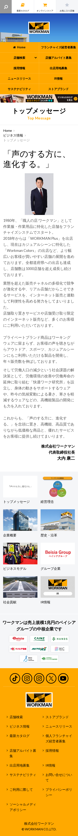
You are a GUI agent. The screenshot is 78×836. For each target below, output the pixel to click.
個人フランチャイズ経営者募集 (59, 738)
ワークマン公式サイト (39, 28)
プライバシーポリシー (59, 792)
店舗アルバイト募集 (23, 753)
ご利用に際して (21, 789)
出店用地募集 (20, 765)
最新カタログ (20, 736)
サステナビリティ (23, 775)
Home (7, 130)
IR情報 (50, 765)
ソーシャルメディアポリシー (23, 807)
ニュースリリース (59, 726)
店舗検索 (16, 717)
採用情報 (52, 750)
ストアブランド (57, 717)
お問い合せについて (59, 777)
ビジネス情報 (13, 135)
